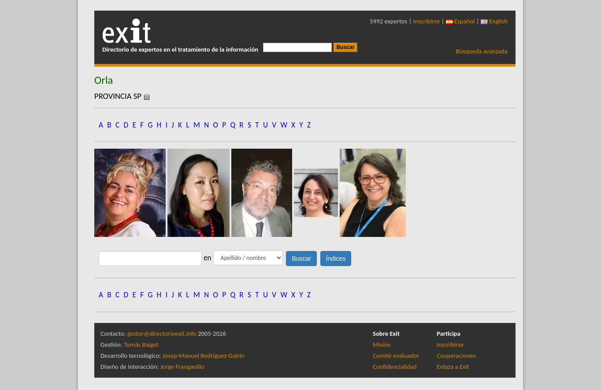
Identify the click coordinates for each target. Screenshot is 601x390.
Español (460, 21)
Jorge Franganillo (182, 367)
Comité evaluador (396, 356)
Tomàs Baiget (141, 345)
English (494, 21)
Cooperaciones (456, 356)
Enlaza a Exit (453, 367)
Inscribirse (426, 21)
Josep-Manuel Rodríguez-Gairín (204, 356)
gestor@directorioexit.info (162, 334)
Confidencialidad (394, 367)
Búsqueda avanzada (482, 51)
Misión (381, 345)
